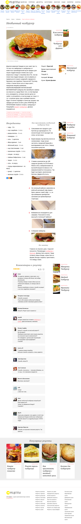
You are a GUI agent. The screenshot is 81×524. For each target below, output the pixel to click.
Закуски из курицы (58, 12)
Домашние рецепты (52, 497)
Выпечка (24, 2)
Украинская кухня (69, 515)
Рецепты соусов (40, 507)
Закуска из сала (2, 11)
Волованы (78, 10)
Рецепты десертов (40, 495)
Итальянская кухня (68, 500)
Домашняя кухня (69, 497)
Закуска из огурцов (26, 114)
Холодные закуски (63, 11)
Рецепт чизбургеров (26, 116)
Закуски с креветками (38, 11)
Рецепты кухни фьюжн (13, 112)
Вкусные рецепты (51, 501)
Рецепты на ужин (48, 11)
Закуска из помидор (12, 114)
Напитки (70, 2)
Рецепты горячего (40, 493)
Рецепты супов (39, 509)
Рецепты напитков (40, 503)
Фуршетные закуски (12, 11)
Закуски (57, 2)
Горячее (32, 2)
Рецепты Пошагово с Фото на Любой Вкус (13, 493)
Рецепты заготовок (40, 497)
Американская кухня (68, 508)
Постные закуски (7, 11)
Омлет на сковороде (33, 11)
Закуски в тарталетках (73, 11)
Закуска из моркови (43, 12)
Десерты (39, 2)
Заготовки (48, 2)
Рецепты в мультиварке (53, 509)
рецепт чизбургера (21, 107)
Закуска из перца (28, 11)
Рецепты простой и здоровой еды (13, 2)
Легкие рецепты (51, 495)
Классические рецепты (53, 505)
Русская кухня (68, 491)
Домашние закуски (17, 11)
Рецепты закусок (40, 499)
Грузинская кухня (69, 511)
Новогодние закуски (53, 11)
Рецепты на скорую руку (53, 507)
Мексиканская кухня (68, 518)
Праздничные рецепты (53, 493)
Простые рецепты (52, 499)
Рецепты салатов (40, 505)
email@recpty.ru (9, 498)
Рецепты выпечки (40, 491)
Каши (63, 2)
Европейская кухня (68, 494)
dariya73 (11, 27)
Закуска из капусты (68, 12)
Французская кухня (68, 504)
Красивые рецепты (52, 503)
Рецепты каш (39, 501)
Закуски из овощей (23, 12)
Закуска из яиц (26, 112)
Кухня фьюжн (68, 513)
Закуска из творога (12, 116)
